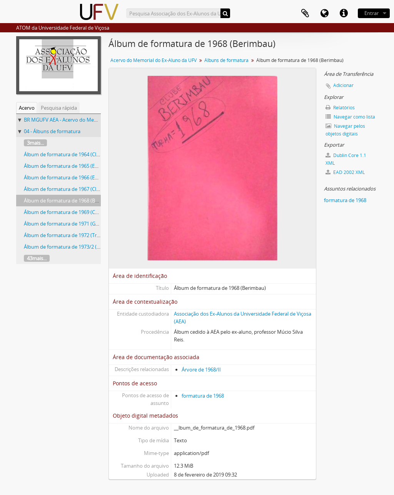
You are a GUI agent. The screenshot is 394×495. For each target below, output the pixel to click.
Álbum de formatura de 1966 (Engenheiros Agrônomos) (87, 177)
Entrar (371, 13)
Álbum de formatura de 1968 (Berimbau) (70, 200)
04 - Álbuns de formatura (52, 131)
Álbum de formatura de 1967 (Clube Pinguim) (75, 189)
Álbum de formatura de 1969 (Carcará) (67, 212)
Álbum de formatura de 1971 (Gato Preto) (71, 223)
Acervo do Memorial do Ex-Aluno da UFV (153, 60)
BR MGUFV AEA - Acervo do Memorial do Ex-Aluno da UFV (89, 119)
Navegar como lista (350, 117)
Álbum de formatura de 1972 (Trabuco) (68, 235)
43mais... (37, 258)
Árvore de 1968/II (201, 369)
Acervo (27, 107)
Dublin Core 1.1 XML (346, 159)
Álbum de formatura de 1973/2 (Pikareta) (70, 246)
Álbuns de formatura (226, 60)
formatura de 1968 (203, 395)
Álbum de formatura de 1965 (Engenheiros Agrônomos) (87, 165)
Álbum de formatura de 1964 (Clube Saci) (70, 154)
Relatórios (340, 107)
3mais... (35, 142)
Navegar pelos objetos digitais (345, 130)
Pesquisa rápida (59, 107)
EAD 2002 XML (345, 172)
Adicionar (343, 85)
